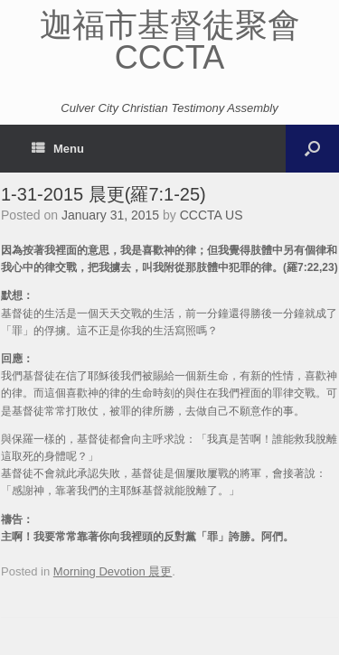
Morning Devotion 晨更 (113, 571)
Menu (58, 148)
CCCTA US (211, 215)
